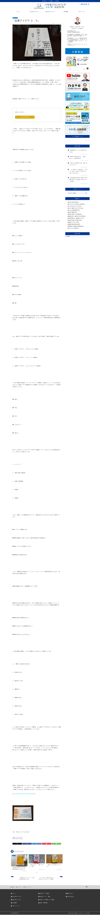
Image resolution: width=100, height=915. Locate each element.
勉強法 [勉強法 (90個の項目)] (71, 216)
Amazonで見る (25, 117)
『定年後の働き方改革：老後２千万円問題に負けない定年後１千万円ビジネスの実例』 (78, 179)
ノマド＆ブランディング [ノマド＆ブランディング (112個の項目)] (75, 206)
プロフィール (81, 11)
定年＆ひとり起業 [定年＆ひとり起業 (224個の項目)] (80, 216)
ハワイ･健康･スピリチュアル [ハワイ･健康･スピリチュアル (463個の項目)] (76, 208)
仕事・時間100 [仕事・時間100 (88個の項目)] (73, 212)
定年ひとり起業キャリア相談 (47, 899)
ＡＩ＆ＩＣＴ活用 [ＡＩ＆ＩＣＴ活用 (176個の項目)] (73, 228)
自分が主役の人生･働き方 (18, 838)
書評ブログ (18, 887)
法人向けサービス (34, 11)
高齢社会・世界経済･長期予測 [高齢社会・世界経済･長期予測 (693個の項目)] (76, 226)
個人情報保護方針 (15, 913)
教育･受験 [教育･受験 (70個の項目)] (72, 218)
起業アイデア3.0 (19, 112)
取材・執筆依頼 (44, 903)
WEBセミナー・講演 (45, 896)
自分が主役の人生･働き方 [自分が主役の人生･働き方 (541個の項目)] (75, 220)
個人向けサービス (50, 11)
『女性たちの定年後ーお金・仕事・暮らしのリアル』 (78, 164)
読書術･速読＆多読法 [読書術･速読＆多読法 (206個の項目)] (74, 224)
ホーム (18, 11)
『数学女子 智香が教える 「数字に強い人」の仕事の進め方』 (77, 157)
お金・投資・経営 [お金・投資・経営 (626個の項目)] (73, 202)
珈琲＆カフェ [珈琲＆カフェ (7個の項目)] (80, 218)
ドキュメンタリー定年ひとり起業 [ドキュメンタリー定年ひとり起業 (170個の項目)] (77, 204)
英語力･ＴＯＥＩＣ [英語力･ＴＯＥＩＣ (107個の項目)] (74, 222)
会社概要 (66, 11)
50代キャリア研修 (44, 893)
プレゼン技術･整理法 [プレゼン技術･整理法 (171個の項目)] (74, 210)
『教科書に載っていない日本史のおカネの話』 (78, 151)
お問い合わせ (70, 896)
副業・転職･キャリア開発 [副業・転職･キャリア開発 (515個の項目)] (75, 214)
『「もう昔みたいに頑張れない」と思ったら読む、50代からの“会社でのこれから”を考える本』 (78, 171)
